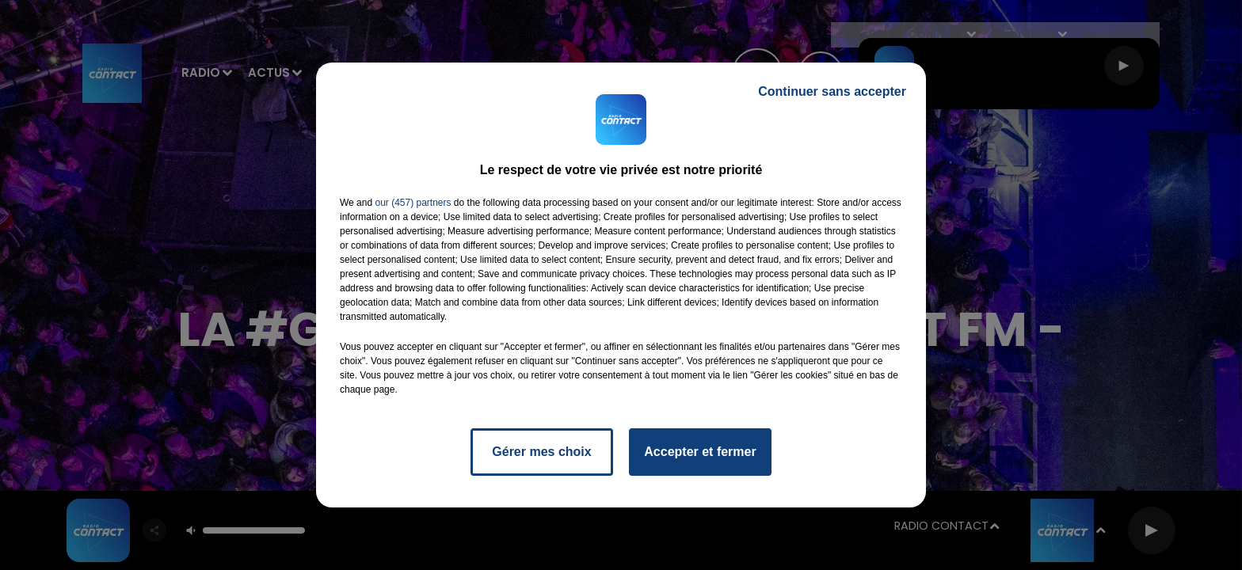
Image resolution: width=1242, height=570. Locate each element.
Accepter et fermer (700, 451)
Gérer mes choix (541, 451)
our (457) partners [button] (413, 202)
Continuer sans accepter (832, 91)
